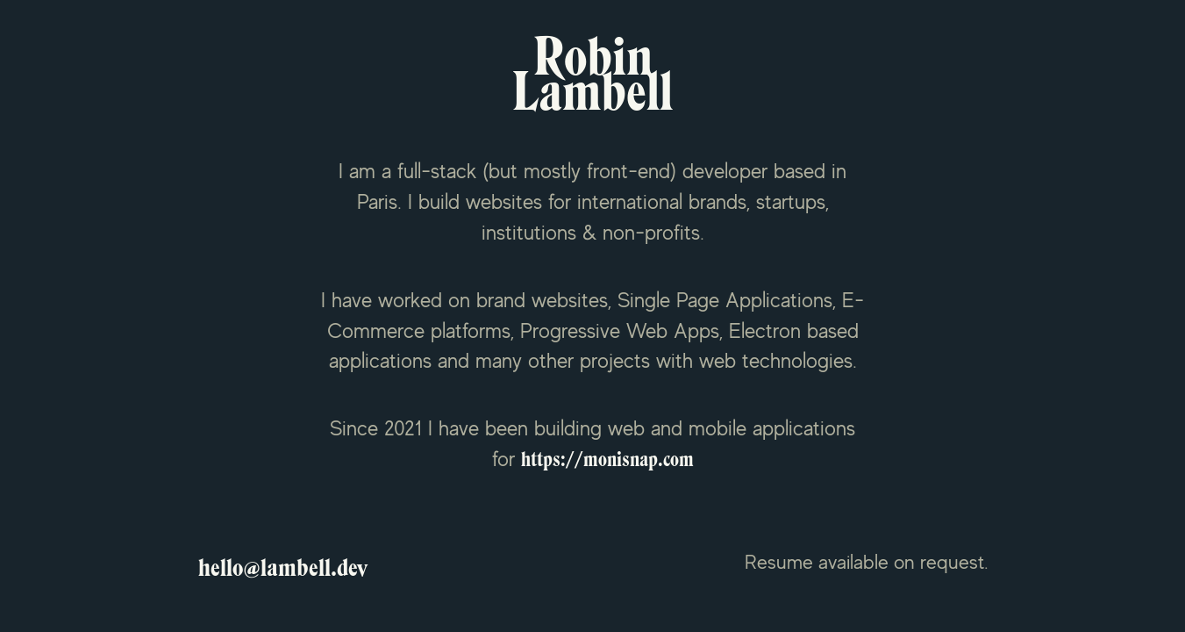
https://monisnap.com (607, 460)
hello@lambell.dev (283, 568)
